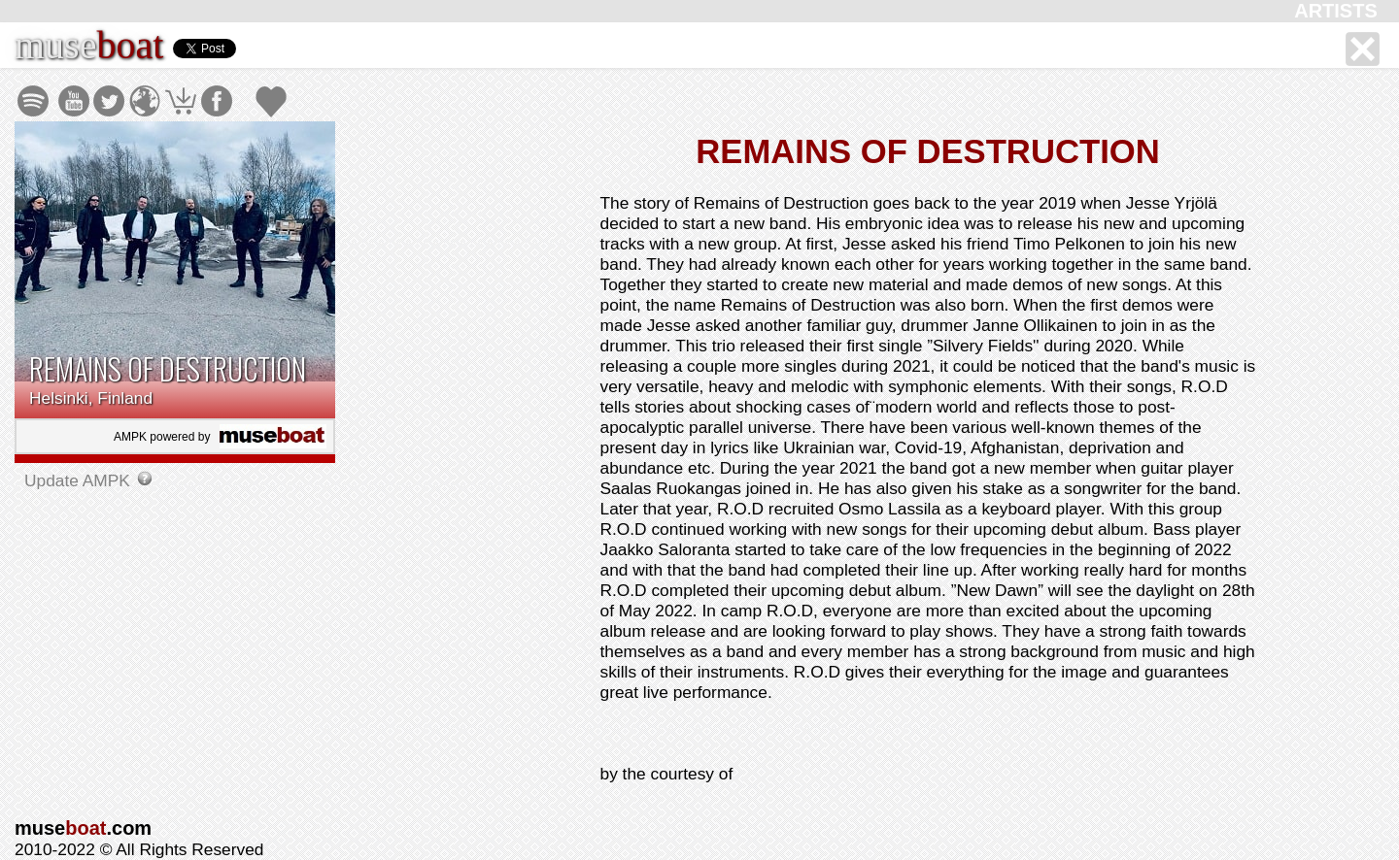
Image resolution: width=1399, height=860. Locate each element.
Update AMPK (79, 480)
